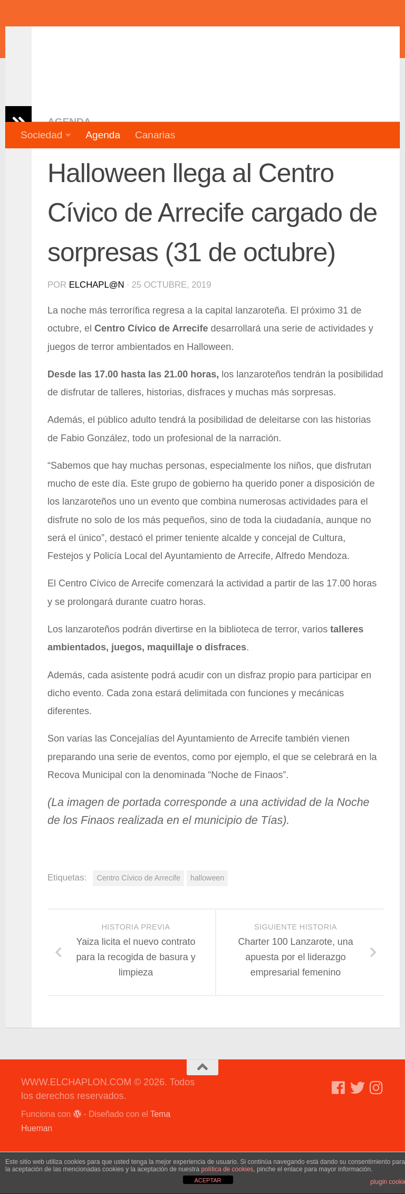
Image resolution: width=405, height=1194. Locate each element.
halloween (207, 920)
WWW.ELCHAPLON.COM (175, 39)
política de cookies (227, 1169)
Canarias (155, 134)
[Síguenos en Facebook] (338, 1130)
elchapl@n (96, 327)
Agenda (102, 134)
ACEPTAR (207, 1180)
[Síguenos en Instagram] (376, 1130)
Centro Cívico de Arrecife (138, 920)
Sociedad (41, 134)
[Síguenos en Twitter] (357, 1130)
